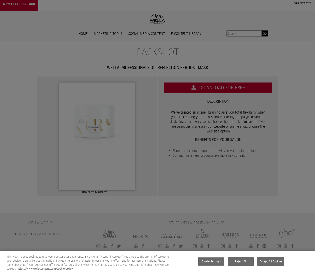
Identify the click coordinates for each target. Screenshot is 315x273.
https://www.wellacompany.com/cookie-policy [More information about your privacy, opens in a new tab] (45, 268)
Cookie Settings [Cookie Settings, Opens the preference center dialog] (211, 261)
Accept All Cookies (271, 261)
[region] (157, 262)
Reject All (240, 261)
